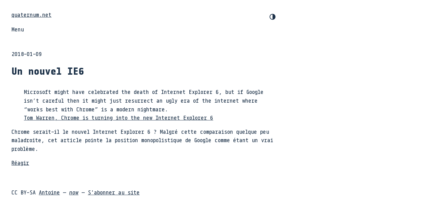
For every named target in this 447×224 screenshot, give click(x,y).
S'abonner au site (114, 192)
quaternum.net (31, 14)
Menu (17, 29)
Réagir (20, 162)
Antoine (49, 192)
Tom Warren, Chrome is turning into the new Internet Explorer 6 (118, 117)
